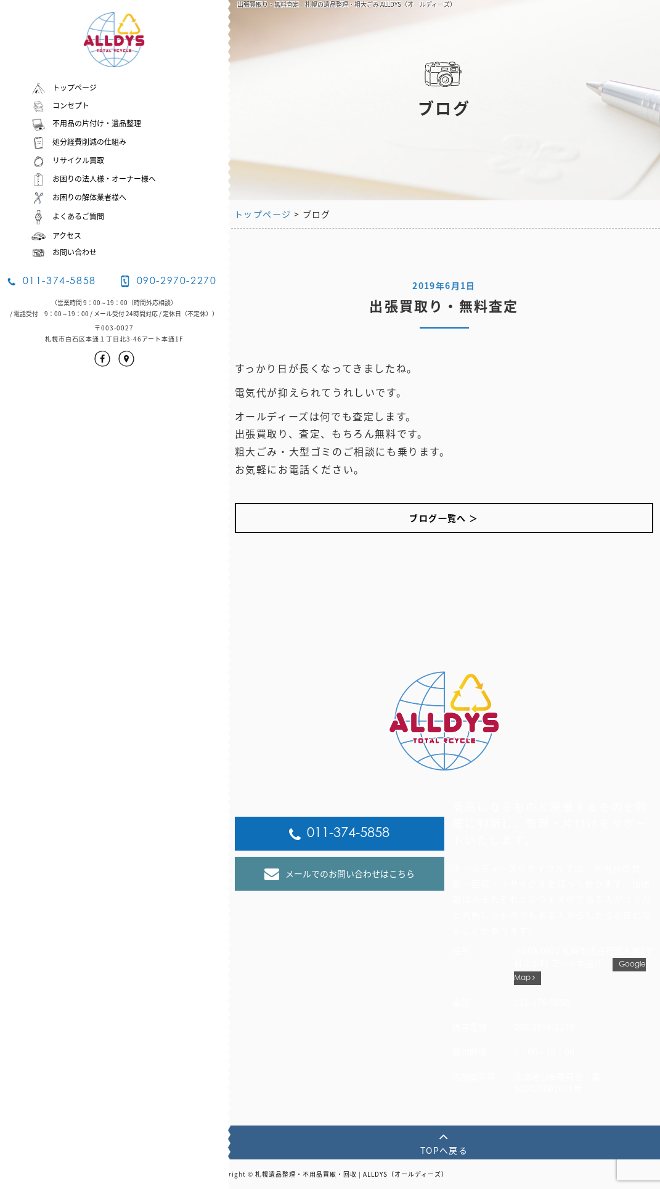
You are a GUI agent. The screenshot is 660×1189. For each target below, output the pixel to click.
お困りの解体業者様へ (78, 197)
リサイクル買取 (67, 160)
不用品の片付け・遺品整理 (86, 123)
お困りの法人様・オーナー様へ (93, 178)
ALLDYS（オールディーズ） (405, 1174)
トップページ (64, 87)
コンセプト (60, 105)
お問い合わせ (64, 252)
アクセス (56, 235)
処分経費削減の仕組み (78, 141)
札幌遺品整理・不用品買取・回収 (306, 1174)
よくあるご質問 (67, 216)
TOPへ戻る (444, 1142)
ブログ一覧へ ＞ (443, 518)
